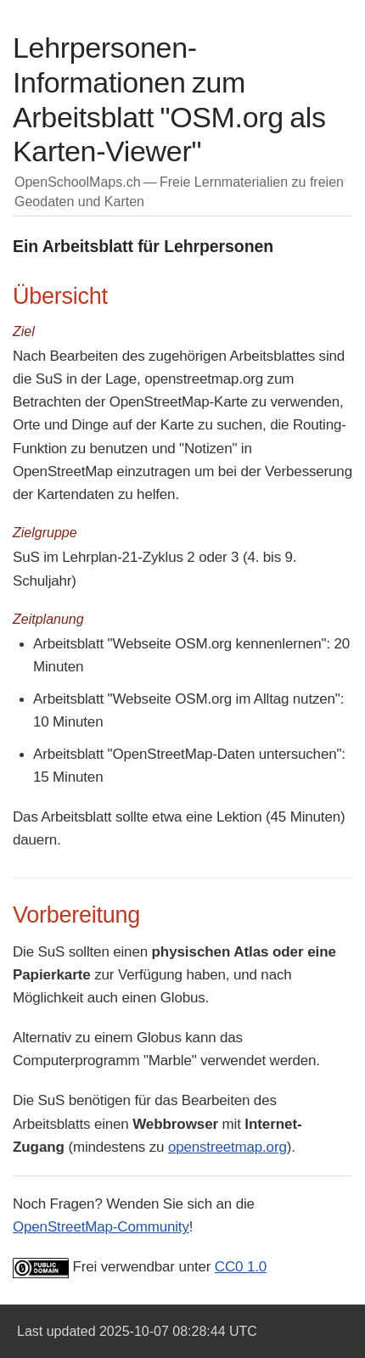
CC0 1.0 (241, 1267)
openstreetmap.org (227, 1147)
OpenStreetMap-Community (101, 1227)
